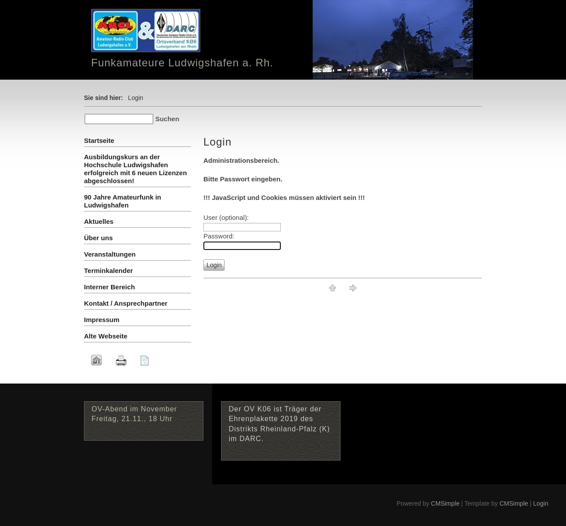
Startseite (99, 140)
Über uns (98, 238)
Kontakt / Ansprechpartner (126, 303)
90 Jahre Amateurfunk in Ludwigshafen (122, 201)
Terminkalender (108, 270)
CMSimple (445, 503)
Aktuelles (99, 221)
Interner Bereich (109, 287)
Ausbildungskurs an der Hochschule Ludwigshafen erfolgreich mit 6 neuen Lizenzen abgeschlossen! (135, 168)
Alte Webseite (105, 336)
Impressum (101, 319)
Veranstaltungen (110, 254)
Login (540, 503)
